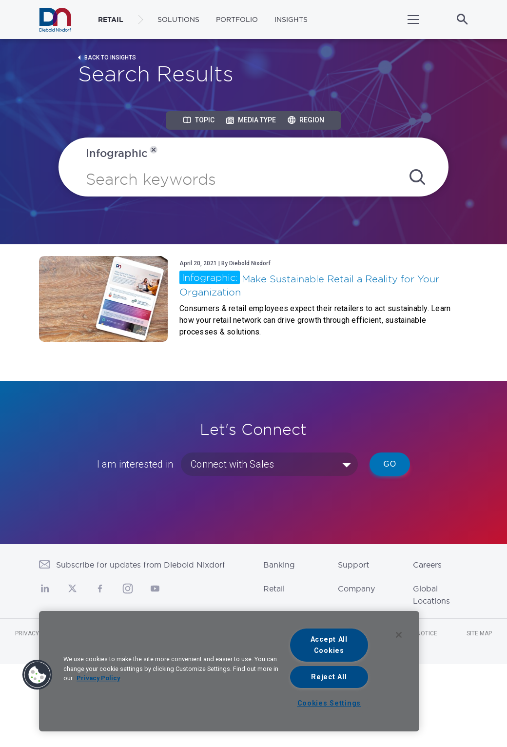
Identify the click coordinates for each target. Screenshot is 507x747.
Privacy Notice (38, 633)
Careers (427, 565)
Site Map (479, 633)
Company (356, 588)
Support (353, 565)
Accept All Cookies (329, 645)
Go (389, 464)
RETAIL (110, 19)
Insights (291, 19)
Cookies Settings (329, 703)
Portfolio (237, 19)
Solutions (178, 19)
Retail (274, 588)
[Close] (399, 635)
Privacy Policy (98, 678)
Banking (279, 565)
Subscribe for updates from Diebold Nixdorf (140, 565)
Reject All (329, 677)
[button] (37, 674)
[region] (229, 671)
